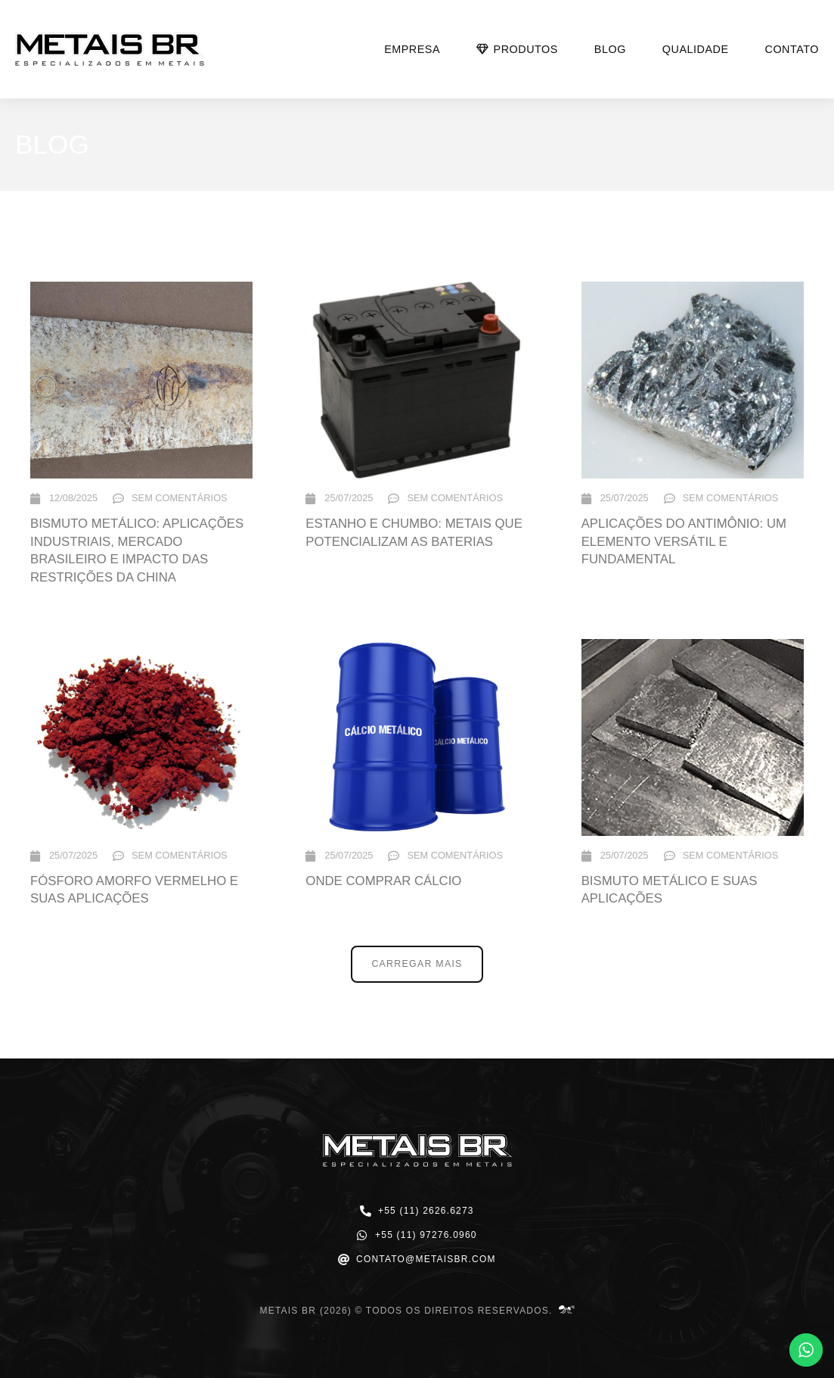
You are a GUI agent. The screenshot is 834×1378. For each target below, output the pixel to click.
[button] (417, 964)
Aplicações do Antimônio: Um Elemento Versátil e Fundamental (683, 541)
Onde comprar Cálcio (383, 881)
